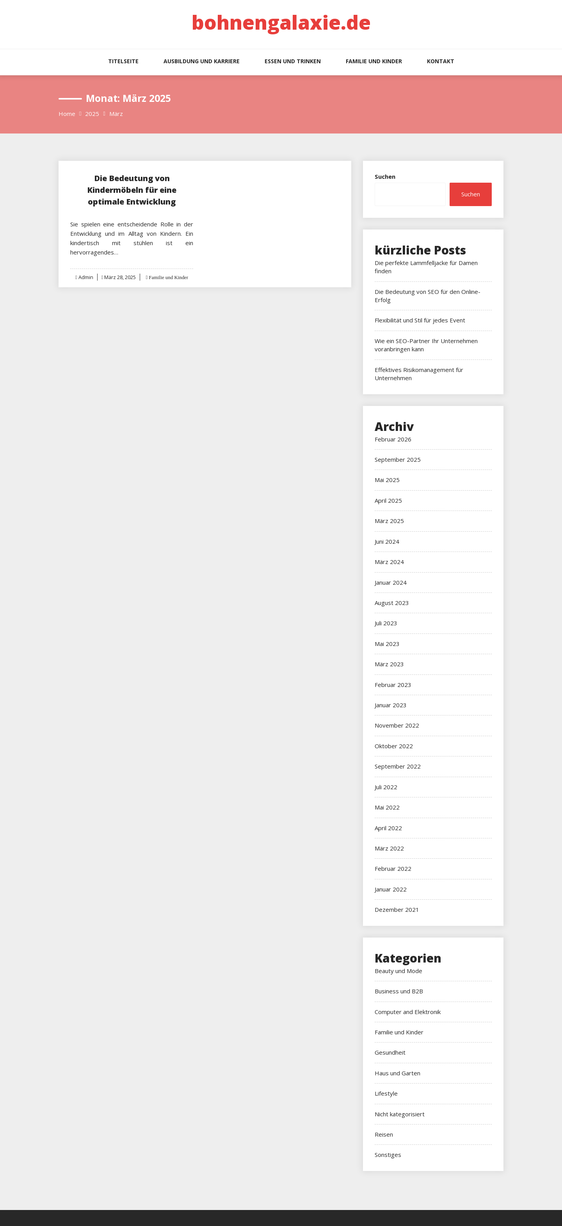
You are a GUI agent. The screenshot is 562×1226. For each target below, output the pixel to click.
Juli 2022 (386, 787)
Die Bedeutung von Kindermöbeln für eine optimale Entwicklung (131, 190)
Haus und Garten (397, 1073)
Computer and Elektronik (408, 1012)
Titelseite (123, 61)
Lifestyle (386, 1093)
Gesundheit (390, 1052)
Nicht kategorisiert (400, 1114)
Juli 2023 (386, 623)
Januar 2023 (391, 705)
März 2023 (389, 664)
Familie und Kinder (374, 61)
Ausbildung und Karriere (202, 61)
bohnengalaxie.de (281, 22)
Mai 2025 (387, 480)
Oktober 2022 (394, 746)
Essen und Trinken (293, 61)
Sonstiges (388, 1154)
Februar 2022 (393, 868)
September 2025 (398, 459)
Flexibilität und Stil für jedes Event (420, 320)
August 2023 (392, 603)
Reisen (384, 1134)
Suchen (385, 176)
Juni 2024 (387, 541)
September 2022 (398, 766)
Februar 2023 (393, 685)
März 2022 (389, 848)
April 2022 (388, 828)
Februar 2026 (393, 439)
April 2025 (388, 500)
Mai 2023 (387, 644)
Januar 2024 (391, 582)
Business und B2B (399, 991)
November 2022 (397, 725)
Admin (85, 277)
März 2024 (389, 562)
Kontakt (440, 61)
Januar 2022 (391, 889)
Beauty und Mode (398, 971)
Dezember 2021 (397, 909)
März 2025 (389, 521)
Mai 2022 (387, 807)
